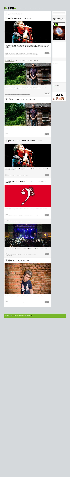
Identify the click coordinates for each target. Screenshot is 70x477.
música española (23, 94)
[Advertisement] (35, 3)
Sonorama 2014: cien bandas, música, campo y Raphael (18, 222)
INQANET (31, 315)
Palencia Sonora (19, 54)
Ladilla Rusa (30, 53)
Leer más (47, 52)
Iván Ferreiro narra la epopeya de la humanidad (17, 260)
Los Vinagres (7, 54)
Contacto (43, 8)
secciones (34, 8)
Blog (39, 8)
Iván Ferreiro (26, 53)
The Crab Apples (33, 54)
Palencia (14, 54)
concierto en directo (13, 175)
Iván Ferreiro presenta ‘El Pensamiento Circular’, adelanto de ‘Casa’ (20, 100)
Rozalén (23, 54)
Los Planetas (33, 254)
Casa (6, 94)
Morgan (11, 54)
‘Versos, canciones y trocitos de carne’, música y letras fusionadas (18, 182)
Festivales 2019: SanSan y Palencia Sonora (15, 18)
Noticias (25, 8)
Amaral (6, 254)
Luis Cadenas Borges (42, 181)
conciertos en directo (11, 94)
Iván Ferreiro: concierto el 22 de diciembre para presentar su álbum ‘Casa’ (20, 141)
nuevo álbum (28, 94)
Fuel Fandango (20, 53)
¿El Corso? (20, 8)
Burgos (9, 254)
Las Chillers (35, 53)
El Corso (29, 18)
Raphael (6, 255)
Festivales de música (14, 53)
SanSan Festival (28, 54)
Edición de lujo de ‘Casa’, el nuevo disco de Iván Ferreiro (19, 60)
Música (6, 133)
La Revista (29, 8)
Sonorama (10, 255)
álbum (6, 175)
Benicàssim (7, 53)
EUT (10, 53)
